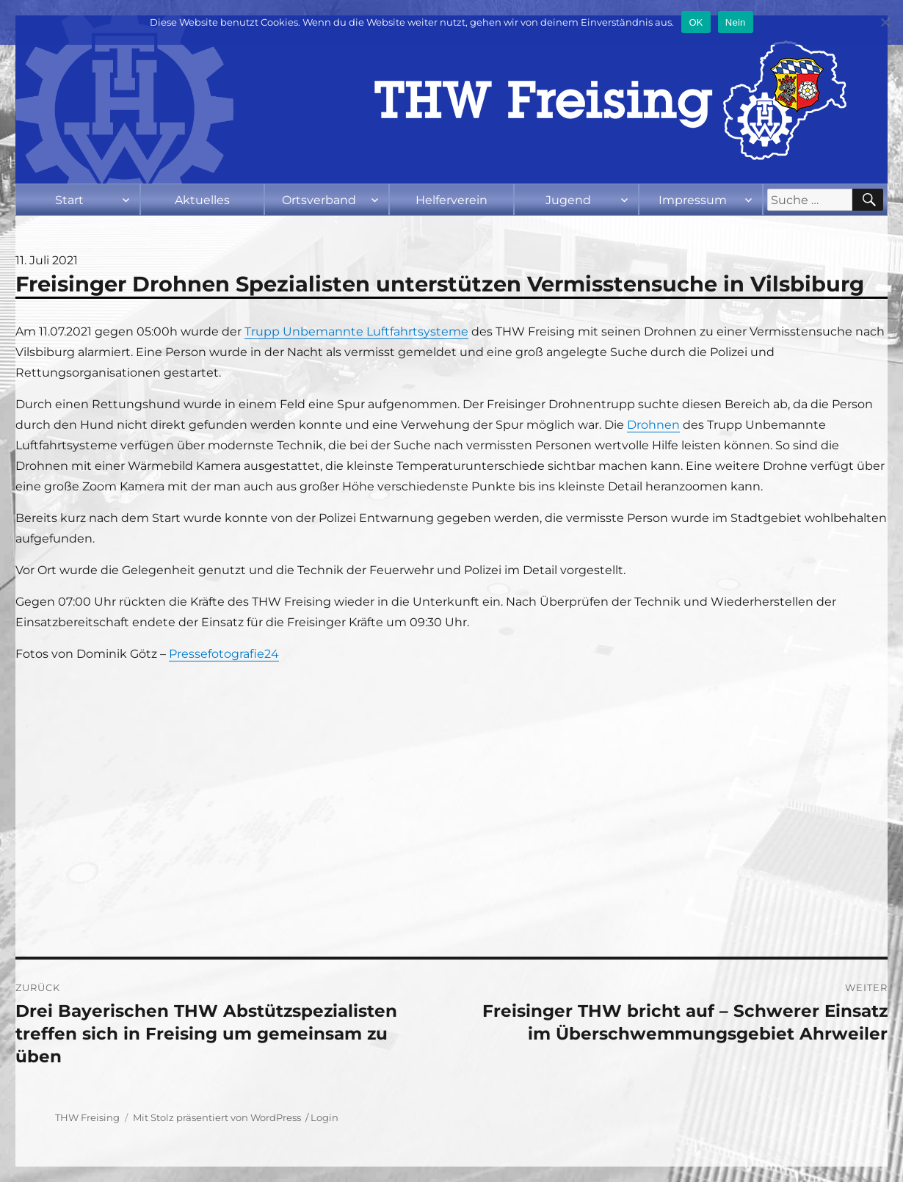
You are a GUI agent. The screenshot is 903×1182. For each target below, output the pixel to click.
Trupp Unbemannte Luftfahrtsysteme (356, 331)
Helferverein (451, 200)
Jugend (568, 200)
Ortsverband (319, 200)
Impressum (693, 200)
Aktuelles (202, 200)
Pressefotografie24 (224, 654)
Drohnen (653, 425)
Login (324, 1117)
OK (696, 22)
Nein (735, 22)
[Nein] (884, 22)
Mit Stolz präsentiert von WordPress (217, 1117)
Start (69, 200)
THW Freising (87, 1117)
